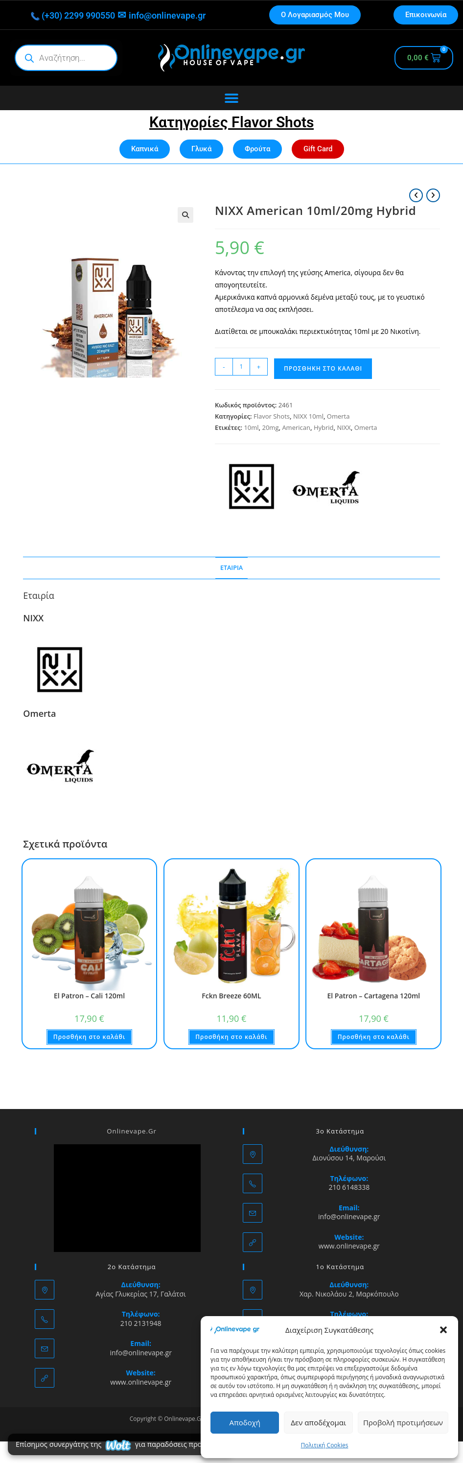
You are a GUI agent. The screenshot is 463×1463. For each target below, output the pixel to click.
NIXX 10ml (308, 416)
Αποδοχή (244, 1422)
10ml (251, 427)
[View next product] (433, 195)
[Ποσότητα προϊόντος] (241, 367)
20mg (270, 427)
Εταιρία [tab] (231, 568)
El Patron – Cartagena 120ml (373, 995)
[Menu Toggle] (231, 98)
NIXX (343, 427)
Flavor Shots (272, 416)
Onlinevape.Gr (131, 1131)
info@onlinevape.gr (174, 15)
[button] (443, 1330)
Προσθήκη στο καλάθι (323, 368)
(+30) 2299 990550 (66, 15)
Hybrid (324, 427)
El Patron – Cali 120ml (89, 995)
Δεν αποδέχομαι (318, 1422)
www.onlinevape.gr (349, 1246)
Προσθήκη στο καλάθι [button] (89, 1037)
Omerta (338, 416)
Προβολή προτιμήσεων (403, 1422)
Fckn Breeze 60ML (231, 995)
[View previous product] (416, 195)
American (296, 427)
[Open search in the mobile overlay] (66, 58)
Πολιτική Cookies (324, 1445)
